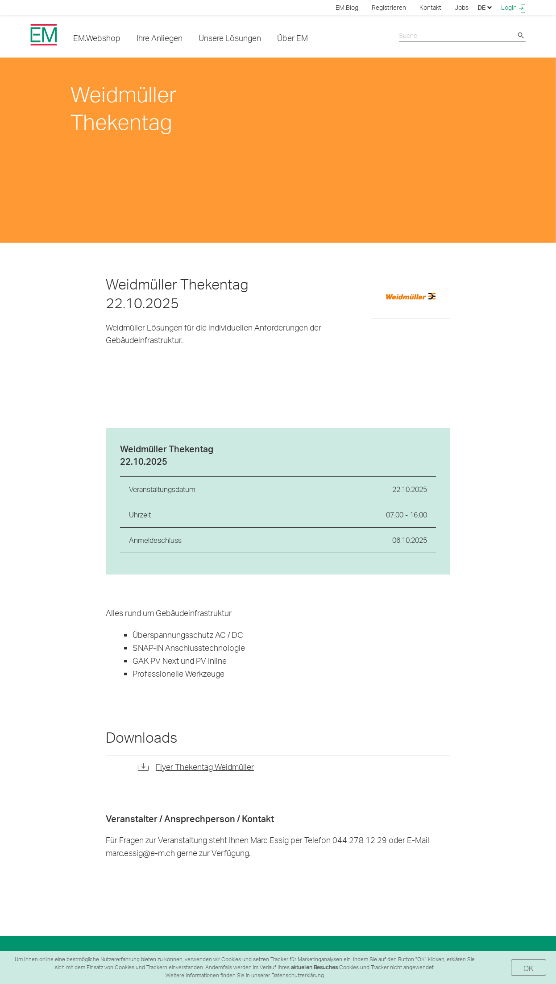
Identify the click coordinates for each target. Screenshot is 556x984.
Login (513, 7)
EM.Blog (347, 7)
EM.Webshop (96, 38)
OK (528, 968)
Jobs (462, 7)
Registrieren (389, 7)
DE (484, 7)
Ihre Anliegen (160, 38)
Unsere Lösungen (230, 38)
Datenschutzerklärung (297, 975)
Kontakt (430, 7)
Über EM (292, 38)
